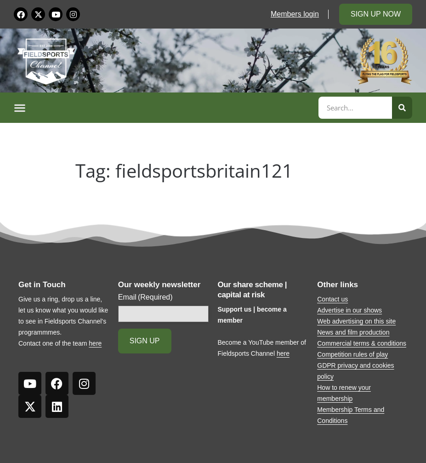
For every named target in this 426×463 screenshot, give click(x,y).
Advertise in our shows (349, 310)
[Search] (402, 108)
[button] (165, 108)
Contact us (332, 299)
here (95, 343)
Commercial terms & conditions (361, 343)
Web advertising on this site (356, 321)
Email (145, 297)
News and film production (353, 332)
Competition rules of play (352, 354)
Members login (295, 14)
